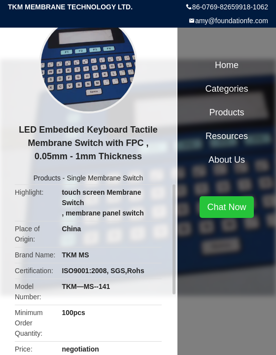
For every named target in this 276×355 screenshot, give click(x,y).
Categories (226, 89)
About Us (226, 160)
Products (47, 178)
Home (227, 65)
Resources (227, 136)
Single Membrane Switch (105, 178)
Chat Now (226, 207)
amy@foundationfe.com (231, 21)
